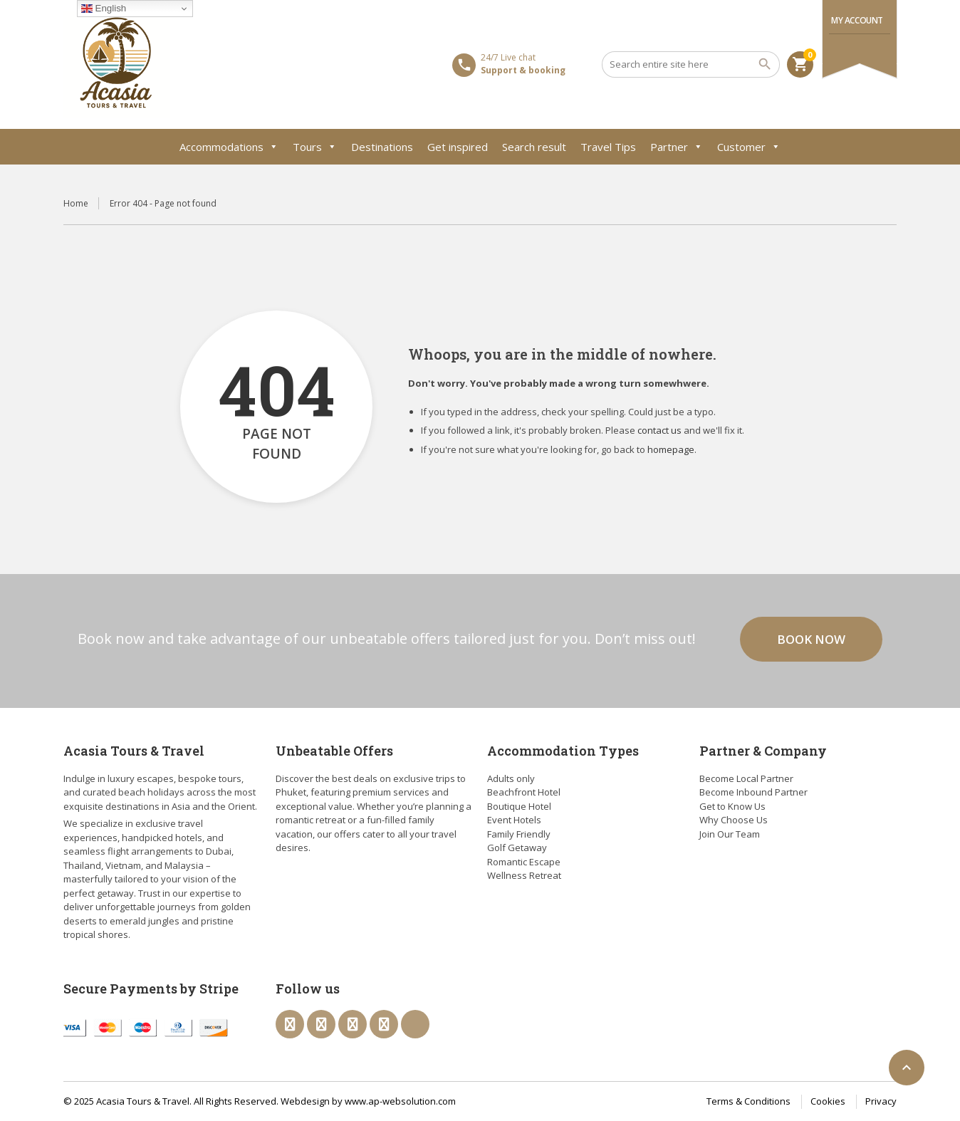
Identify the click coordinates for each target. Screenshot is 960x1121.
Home (75, 203)
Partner (676, 147)
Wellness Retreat (524, 875)
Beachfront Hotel (523, 792)
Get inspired (457, 147)
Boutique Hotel (519, 806)
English (103, 8)
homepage (670, 449)
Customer (749, 147)
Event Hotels (514, 819)
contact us (659, 430)
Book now (811, 639)
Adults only (511, 778)
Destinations (382, 147)
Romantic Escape (523, 861)
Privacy (881, 1101)
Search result (534, 147)
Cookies (827, 1101)
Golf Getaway (517, 847)
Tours (315, 147)
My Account (857, 20)
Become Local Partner (746, 778)
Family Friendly (519, 834)
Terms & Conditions (748, 1101)
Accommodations (228, 147)
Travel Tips (608, 147)
